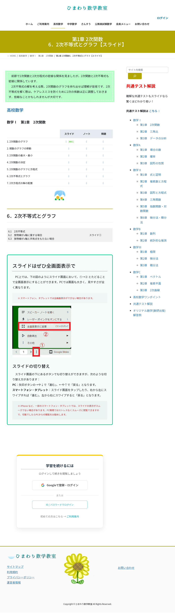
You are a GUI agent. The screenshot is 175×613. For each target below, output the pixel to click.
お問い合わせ (126, 568)
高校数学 (15, 110)
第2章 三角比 (149, 131)
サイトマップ (15, 567)
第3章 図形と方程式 (153, 192)
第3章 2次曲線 (150, 290)
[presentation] (24, 235)
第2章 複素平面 (150, 283)
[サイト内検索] (135, 76)
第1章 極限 (148, 252)
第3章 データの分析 (153, 138)
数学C (136, 272)
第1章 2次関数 (150, 125)
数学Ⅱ (137, 170)
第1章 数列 (148, 233)
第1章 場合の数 (150, 150)
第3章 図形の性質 (152, 163)
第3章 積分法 (149, 265)
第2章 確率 (148, 156)
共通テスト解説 (143, 304)
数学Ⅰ (137, 120)
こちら (155, 111)
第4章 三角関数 (150, 199)
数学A (136, 145)
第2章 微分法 (149, 258)
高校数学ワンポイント (147, 297)
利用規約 (12, 572)
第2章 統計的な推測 (153, 240)
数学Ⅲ (137, 247)
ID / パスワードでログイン (59, 505)
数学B (137, 229)
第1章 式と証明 (150, 174)
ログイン (162, 18)
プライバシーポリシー (21, 578)
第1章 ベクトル (150, 276)
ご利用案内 (73, 517)
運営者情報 (14, 583)
